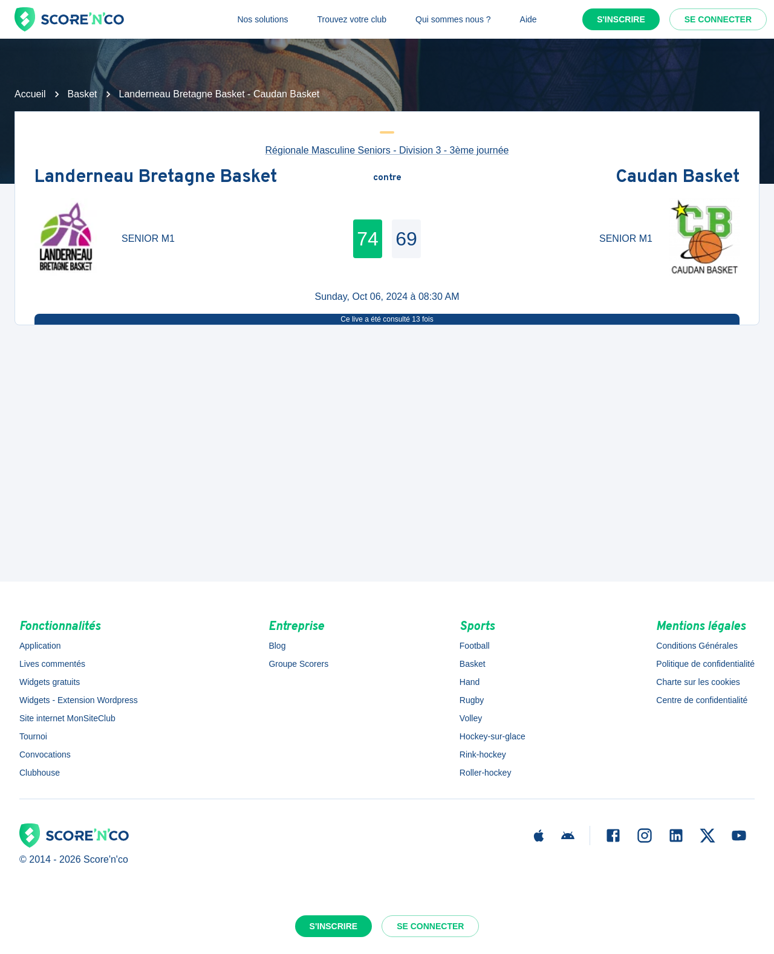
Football (475, 646)
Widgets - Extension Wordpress (78, 700)
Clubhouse (39, 772)
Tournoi (33, 736)
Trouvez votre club (351, 19)
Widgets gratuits (49, 682)
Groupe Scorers (298, 664)
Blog (276, 646)
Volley (471, 718)
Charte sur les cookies (698, 682)
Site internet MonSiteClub (67, 718)
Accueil (30, 94)
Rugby (472, 700)
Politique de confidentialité (705, 664)
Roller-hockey (486, 772)
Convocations (45, 754)
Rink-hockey (483, 754)
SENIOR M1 (148, 238)
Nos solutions (262, 19)
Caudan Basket (678, 178)
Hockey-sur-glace (492, 736)
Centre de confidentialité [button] (701, 700)
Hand (470, 682)
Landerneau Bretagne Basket (155, 178)
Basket (82, 94)
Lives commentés (52, 664)
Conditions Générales (697, 646)
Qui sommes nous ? (453, 19)
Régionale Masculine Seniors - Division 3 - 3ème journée (387, 150)
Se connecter (718, 19)
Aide (528, 19)
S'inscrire (621, 19)
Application (40, 646)
